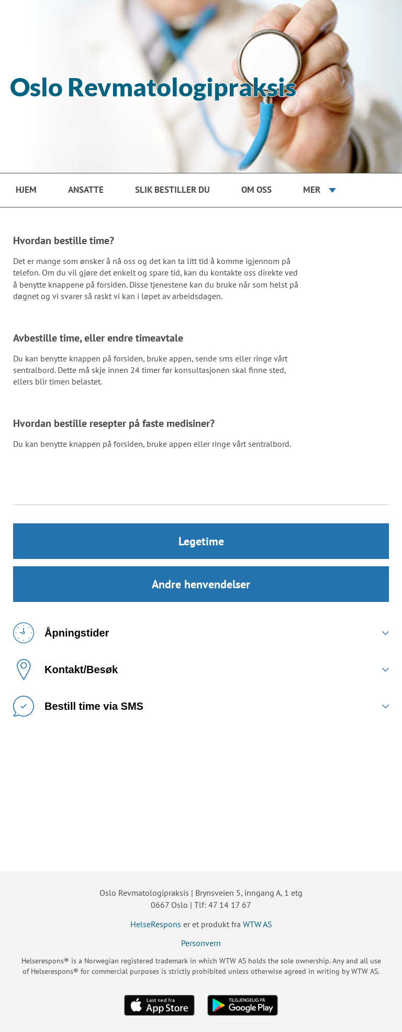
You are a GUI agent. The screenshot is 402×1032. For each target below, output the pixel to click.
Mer (311, 189)
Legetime (201, 541)
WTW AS (257, 924)
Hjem (26, 189)
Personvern (201, 943)
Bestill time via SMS (78, 706)
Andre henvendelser (201, 584)
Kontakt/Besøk (65, 669)
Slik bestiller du (172, 189)
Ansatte (86, 189)
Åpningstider (61, 632)
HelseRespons (155, 924)
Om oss (256, 189)
